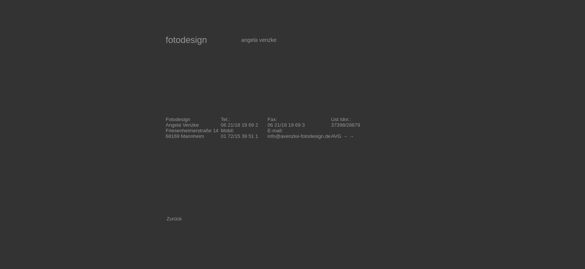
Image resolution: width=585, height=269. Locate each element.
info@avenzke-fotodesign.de (299, 136)
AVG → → (342, 136)
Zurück (174, 219)
